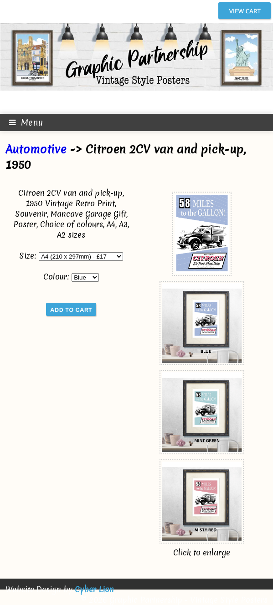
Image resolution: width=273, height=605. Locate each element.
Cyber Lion (94, 589)
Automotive (35, 149)
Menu (21, 122)
